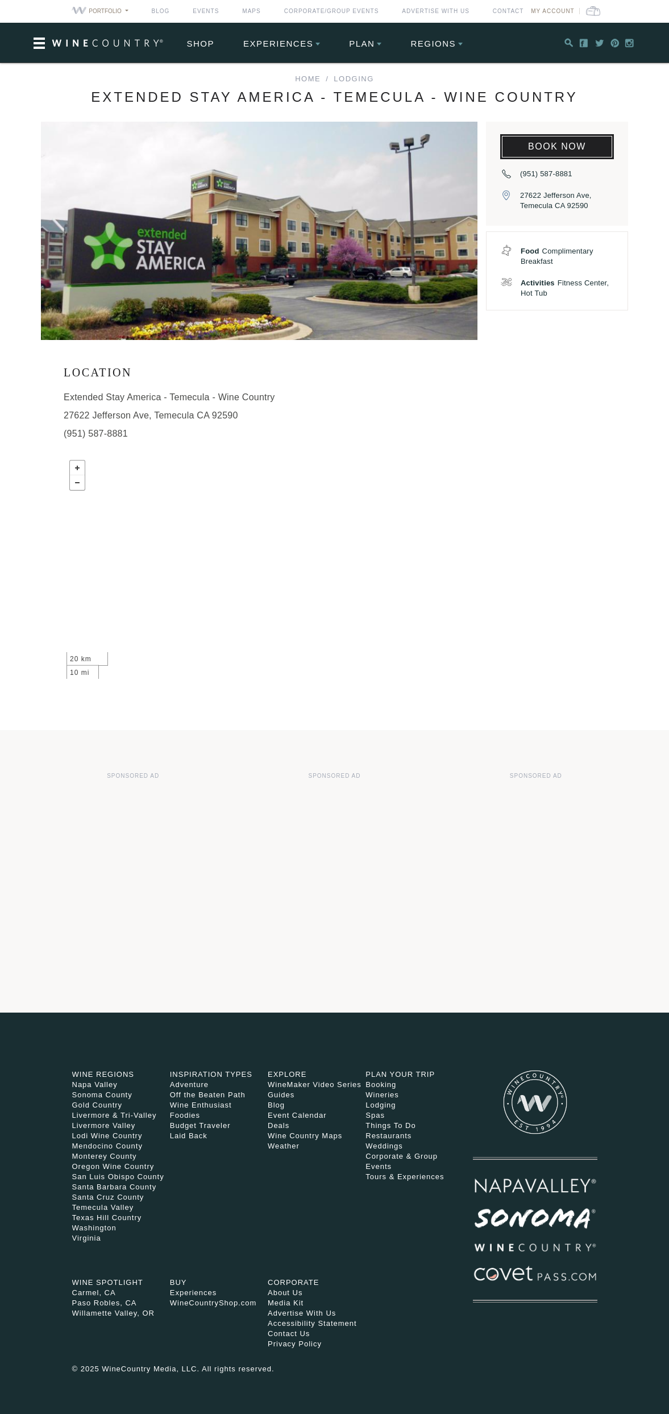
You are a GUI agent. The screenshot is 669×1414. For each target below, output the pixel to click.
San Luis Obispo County (118, 1176)
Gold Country (97, 1105)
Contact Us (289, 1333)
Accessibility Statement (312, 1323)
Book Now (557, 146)
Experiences (278, 43)
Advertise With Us (435, 11)
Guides (281, 1094)
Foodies (185, 1115)
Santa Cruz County (108, 1197)
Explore (287, 1074)
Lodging (353, 78)
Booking (380, 1084)
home (308, 78)
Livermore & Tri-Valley (114, 1115)
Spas (375, 1115)
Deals (278, 1125)
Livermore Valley (104, 1125)
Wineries (382, 1094)
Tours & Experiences (404, 1176)
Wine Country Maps (305, 1135)
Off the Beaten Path (208, 1094)
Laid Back (188, 1135)
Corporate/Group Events (331, 11)
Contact (508, 11)
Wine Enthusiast (201, 1105)
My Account (553, 11)
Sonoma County (102, 1094)
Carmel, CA (94, 1292)
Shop (201, 43)
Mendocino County (107, 1146)
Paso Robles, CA (104, 1303)
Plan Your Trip (400, 1074)
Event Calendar (297, 1115)
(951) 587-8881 (546, 173)
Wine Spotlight (107, 1282)
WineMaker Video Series (314, 1084)
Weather (284, 1146)
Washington (94, 1228)
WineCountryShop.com (213, 1303)
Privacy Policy (295, 1344)
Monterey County (104, 1156)
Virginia (86, 1238)
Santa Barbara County (114, 1187)
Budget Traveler (200, 1125)
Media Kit (286, 1303)
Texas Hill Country (107, 1217)
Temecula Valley (103, 1207)
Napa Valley (95, 1084)
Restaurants (388, 1135)
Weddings (384, 1146)
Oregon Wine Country (113, 1166)
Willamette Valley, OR (113, 1313)
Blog (161, 11)
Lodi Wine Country (107, 1135)
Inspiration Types (211, 1074)
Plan (362, 43)
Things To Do (390, 1125)
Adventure (189, 1084)
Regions (433, 43)
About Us (285, 1292)
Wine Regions (103, 1074)
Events (206, 11)
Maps (251, 11)
